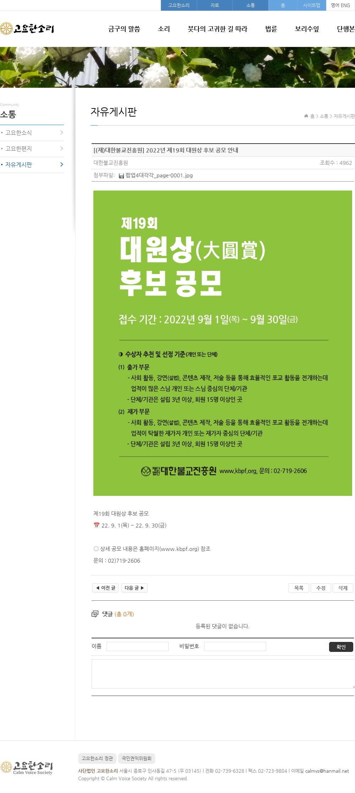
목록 (299, 588)
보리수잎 (307, 28)
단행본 (346, 28)
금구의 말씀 (124, 28)
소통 (250, 5)
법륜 (271, 28)
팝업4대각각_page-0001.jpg (159, 175)
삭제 (343, 588)
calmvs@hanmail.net (327, 770)
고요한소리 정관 (97, 758)
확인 (341, 647)
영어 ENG (340, 5)
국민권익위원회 (137, 758)
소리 (164, 28)
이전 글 (105, 587)
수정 (321, 588)
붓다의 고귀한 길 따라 (217, 28)
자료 (215, 5)
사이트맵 (311, 5)
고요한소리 (179, 5)
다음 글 (134, 587)
